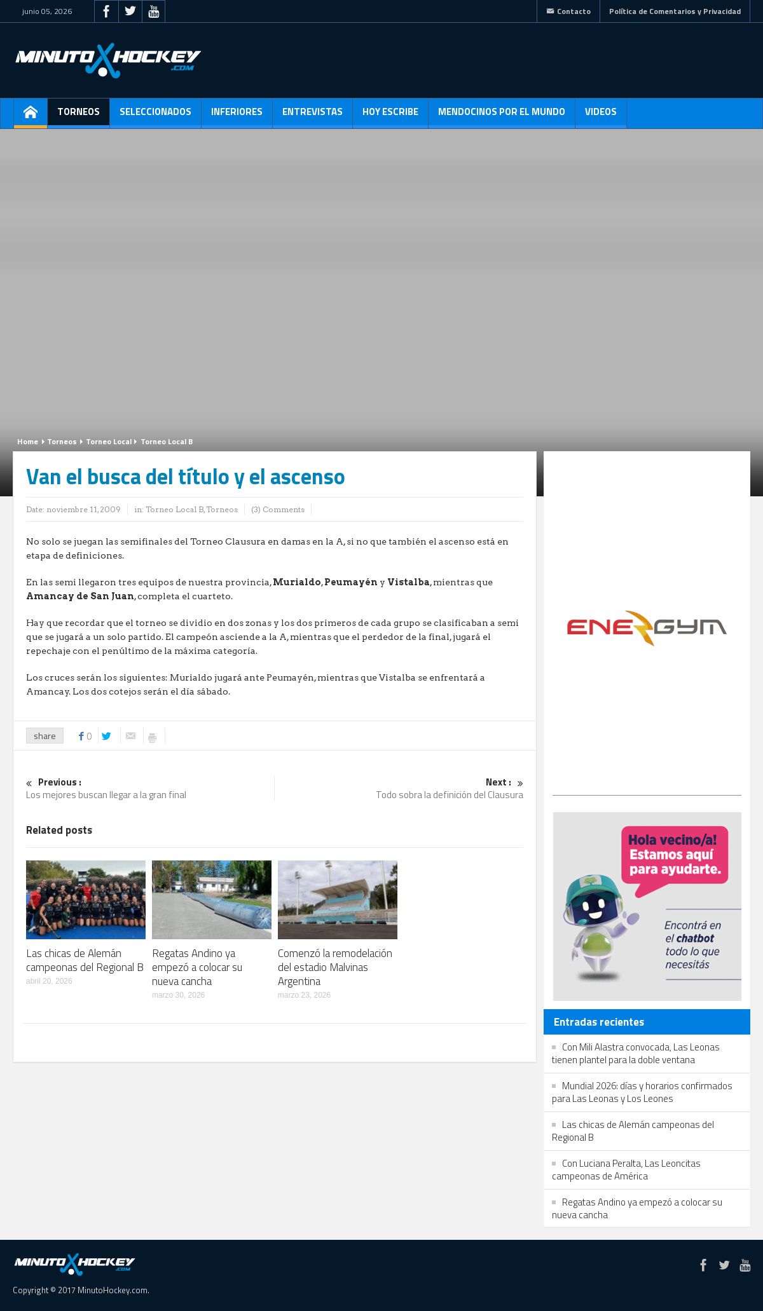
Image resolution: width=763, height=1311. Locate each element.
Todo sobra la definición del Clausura (399, 789)
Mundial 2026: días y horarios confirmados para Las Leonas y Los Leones (642, 1092)
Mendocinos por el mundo (502, 116)
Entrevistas (312, 116)
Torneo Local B (167, 441)
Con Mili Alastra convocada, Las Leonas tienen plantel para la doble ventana (636, 1053)
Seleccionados (155, 116)
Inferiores (237, 116)
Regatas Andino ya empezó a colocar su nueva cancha (197, 967)
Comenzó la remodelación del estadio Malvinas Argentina (335, 967)
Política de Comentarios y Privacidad (675, 11)
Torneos (78, 116)
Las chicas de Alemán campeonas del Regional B (85, 960)
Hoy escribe (390, 116)
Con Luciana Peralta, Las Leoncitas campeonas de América (626, 1169)
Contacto (568, 11)
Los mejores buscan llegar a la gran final (150, 789)
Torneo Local (109, 441)
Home (27, 441)
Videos (600, 116)
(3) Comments (278, 509)
